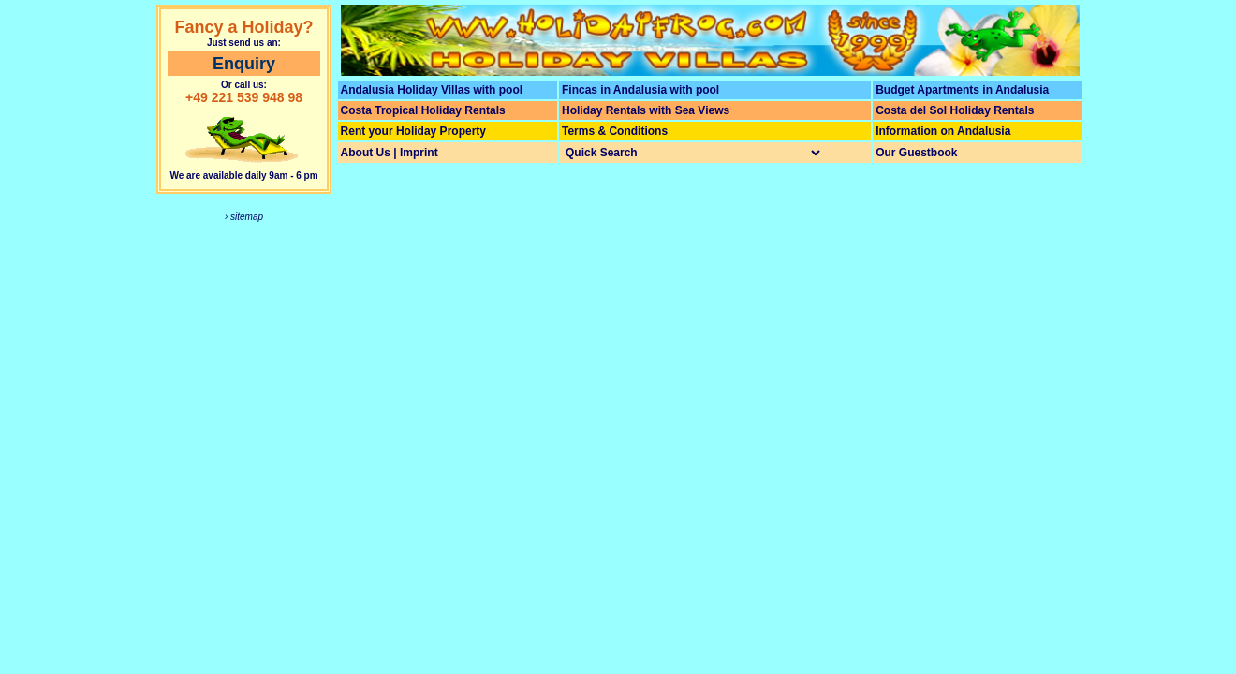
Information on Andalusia (943, 131)
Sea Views (702, 110)
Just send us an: (244, 42)
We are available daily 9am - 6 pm (243, 175)
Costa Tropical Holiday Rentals (423, 110)
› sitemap (244, 217)
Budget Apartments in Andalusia (962, 89)
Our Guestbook (916, 152)
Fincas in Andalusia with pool (640, 89)
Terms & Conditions (615, 131)
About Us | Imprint (389, 152)
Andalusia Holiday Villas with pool (431, 89)
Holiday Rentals (604, 110)
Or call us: (244, 85)
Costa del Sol (911, 110)
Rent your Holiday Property (413, 131)
